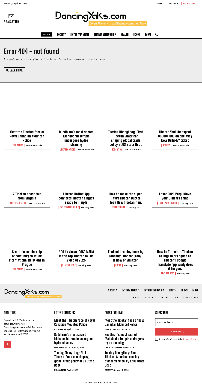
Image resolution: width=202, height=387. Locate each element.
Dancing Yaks (87, 207)
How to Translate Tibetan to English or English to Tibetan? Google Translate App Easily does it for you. (175, 260)
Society (166, 145)
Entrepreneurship (69, 207)
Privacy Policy (190, 339)
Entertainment (18, 203)
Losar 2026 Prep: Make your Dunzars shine (175, 196)
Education (18, 145)
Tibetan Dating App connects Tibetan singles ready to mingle (76, 198)
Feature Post (118, 207)
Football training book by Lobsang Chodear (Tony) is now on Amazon (125, 256)
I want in (177, 331)
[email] (176, 322)
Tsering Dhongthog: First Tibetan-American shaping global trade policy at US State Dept (125, 138)
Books (118, 265)
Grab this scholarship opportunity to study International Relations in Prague (27, 258)
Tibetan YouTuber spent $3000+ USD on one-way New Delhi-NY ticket (175, 136)
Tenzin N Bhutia (34, 145)
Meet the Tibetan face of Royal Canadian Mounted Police (26, 136)
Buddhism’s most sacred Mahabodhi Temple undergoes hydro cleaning (76, 138)
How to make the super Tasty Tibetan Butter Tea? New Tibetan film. (125, 198)
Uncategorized (67, 149)
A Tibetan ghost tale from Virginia (27, 196)
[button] (157, 34)
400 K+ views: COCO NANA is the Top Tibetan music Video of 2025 (76, 256)
